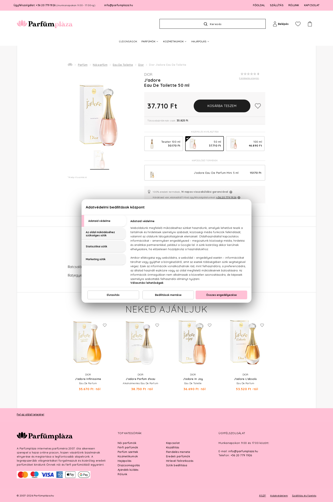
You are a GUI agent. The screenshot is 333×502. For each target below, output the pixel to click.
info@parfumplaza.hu (118, 5)
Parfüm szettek (128, 452)
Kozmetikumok (128, 456)
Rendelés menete (178, 452)
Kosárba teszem (221, 106)
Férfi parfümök (128, 447)
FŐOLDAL (259, 5)
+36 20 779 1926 (226, 197)
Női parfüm (100, 64)
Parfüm (83, 64)
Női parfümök (127, 443)
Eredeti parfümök (178, 456)
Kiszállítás (172, 447)
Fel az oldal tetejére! (30, 414)
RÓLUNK (293, 5)
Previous (57, 340)
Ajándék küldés (128, 469)
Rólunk (122, 474)
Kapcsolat (173, 443)
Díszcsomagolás (129, 465)
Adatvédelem (279, 495)
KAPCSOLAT (311, 5)
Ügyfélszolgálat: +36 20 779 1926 (54, 5)
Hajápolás (124, 460)
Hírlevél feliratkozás (179, 460)
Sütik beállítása (176, 465)
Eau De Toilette (123, 64)
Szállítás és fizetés (304, 495)
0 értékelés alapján (249, 78)
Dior (141, 64)
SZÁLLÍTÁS (277, 5)
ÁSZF (262, 495)
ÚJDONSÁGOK (128, 41)
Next (275, 340)
